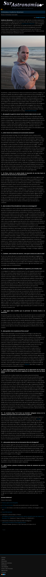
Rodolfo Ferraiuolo (40, 17)
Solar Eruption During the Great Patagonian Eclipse (14, 522)
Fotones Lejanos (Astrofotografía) (10, 502)
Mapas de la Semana (6, 563)
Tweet (3, 529)
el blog (38, 419)
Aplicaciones (4, 570)
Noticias (3, 557)
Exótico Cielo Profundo (7, 568)
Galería (3, 559)
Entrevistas (4, 565)
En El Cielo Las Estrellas (7, 505)
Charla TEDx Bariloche (7, 512)
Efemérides (4, 561)
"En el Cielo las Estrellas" (31, 110)
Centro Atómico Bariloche (28, 24)
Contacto (3, 572)
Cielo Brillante (4, 567)
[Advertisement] (23, 542)
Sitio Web (4, 507)
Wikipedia (27, 364)
